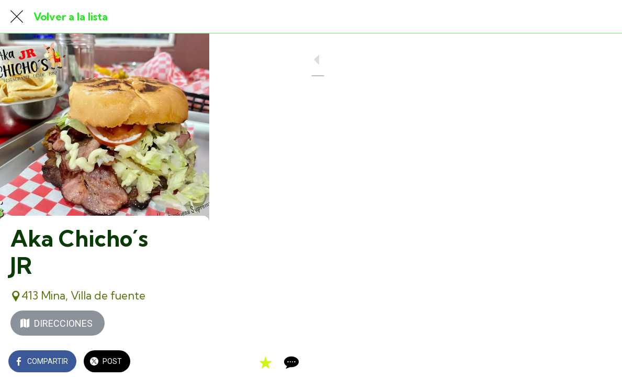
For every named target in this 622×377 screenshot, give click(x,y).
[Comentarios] (601, 362)
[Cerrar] (16, 16)
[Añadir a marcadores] (576, 362)
